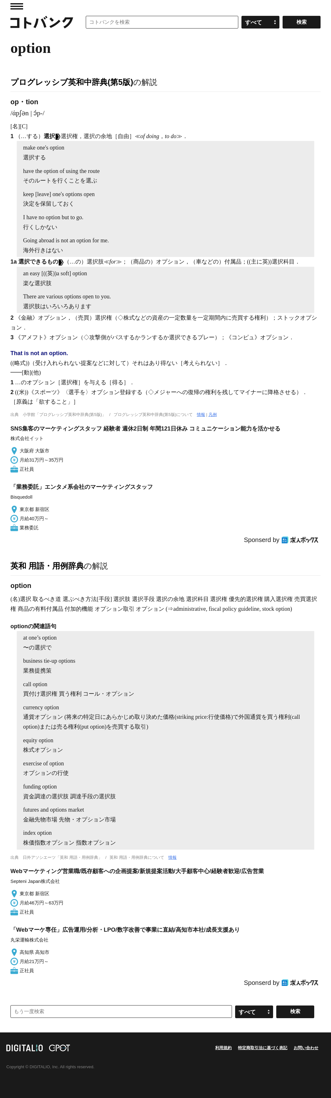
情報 (201, 414)
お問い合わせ (306, 1047)
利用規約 (223, 1047)
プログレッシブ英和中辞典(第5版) (71, 82)
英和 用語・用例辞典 (47, 565)
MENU (16, 6)
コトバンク (41, 22)
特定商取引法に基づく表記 (262, 1047)
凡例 (213, 414)
